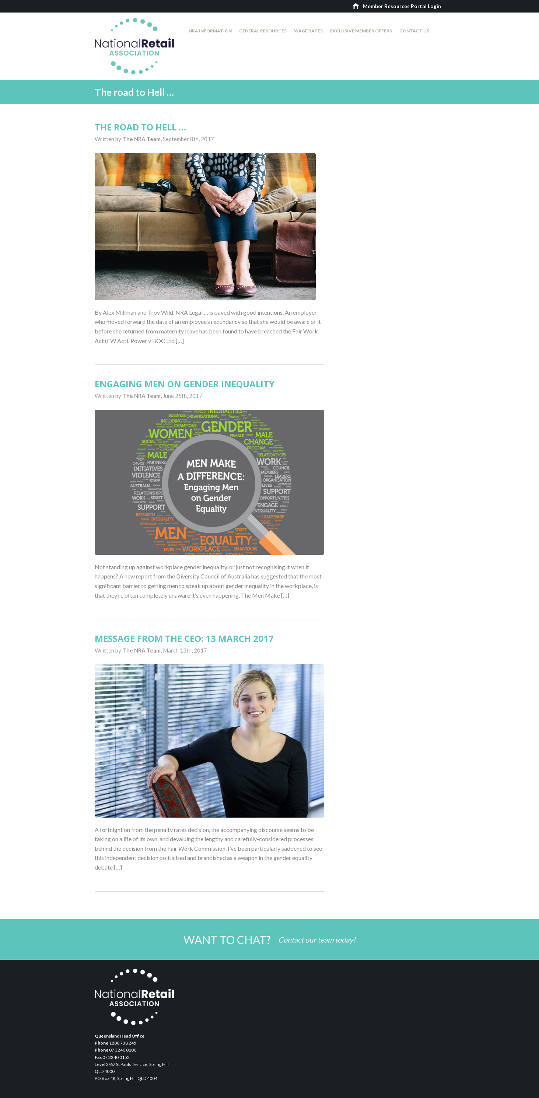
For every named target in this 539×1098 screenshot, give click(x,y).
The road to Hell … (140, 127)
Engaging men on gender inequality (184, 384)
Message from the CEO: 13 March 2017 (184, 638)
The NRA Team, (142, 139)
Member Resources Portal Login (402, 6)
